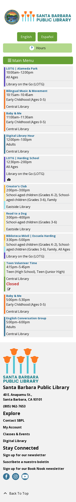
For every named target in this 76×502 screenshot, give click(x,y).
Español (47, 37)
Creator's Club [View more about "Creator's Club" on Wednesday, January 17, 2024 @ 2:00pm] (16, 186)
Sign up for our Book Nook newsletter (34, 468)
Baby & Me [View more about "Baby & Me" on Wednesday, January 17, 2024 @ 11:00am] (14, 113)
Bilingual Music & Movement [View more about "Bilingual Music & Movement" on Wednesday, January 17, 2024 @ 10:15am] (26, 91)
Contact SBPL (14, 420)
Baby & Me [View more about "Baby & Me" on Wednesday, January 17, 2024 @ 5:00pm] (14, 295)
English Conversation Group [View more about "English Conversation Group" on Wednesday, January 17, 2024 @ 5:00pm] (26, 318)
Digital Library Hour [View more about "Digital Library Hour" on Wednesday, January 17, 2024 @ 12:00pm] (20, 135)
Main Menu (21, 60)
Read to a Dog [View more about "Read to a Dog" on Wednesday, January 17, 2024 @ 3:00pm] (16, 213)
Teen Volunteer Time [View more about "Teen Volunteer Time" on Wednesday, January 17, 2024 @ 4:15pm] (21, 263)
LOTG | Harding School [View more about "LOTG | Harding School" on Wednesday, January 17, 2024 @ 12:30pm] (22, 158)
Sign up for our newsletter (24, 455)
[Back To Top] (38, 493)
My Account (12, 427)
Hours (43, 48)
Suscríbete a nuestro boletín (26, 462)
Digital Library (14, 441)
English (26, 37)
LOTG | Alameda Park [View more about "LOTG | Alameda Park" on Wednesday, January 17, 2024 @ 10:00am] (22, 68)
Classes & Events (16, 434)
